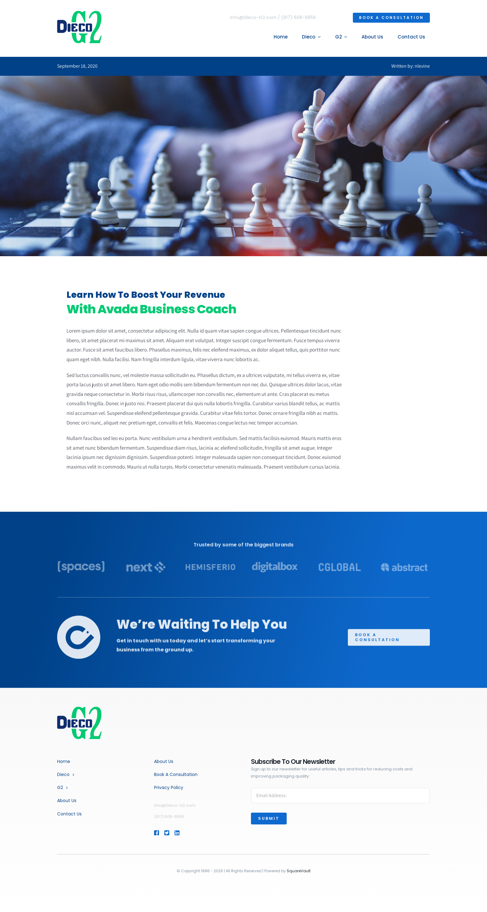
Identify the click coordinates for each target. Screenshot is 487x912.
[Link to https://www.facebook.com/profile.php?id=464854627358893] (156, 832)
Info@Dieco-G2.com (254, 17)
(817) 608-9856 (299, 17)
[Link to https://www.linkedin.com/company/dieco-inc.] (186, 832)
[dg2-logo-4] (78, 13)
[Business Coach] (79, 709)
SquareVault (299, 870)
